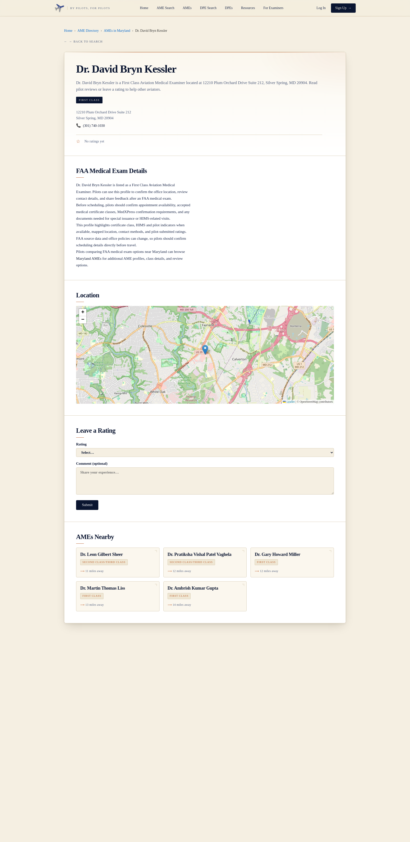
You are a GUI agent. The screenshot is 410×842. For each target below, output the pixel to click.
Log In (321, 8)
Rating (205, 449)
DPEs (229, 8)
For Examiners (273, 8)
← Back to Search (85, 41)
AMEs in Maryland (117, 30)
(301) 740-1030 (90, 126)
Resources (248, 8)
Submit (87, 505)
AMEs (187, 8)
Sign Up (340, 8)
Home (144, 8)
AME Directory (88, 30)
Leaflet (289, 401)
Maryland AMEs (88, 258)
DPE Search (208, 8)
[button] (205, 350)
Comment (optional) (205, 478)
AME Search (165, 8)
